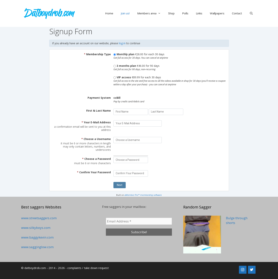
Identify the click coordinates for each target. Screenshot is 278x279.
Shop (171, 13)
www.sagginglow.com (37, 247)
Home (109, 13)
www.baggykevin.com (37, 237)
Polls (185, 13)
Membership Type (97, 54)
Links (199, 13)
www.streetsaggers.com (39, 218)
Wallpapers (217, 13)
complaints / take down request (88, 268)
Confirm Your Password (94, 172)
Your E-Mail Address (96, 122)
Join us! (125, 13)
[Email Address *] (139, 221)
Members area (150, 13)
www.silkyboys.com (35, 227)
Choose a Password (96, 159)
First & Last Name (98, 110)
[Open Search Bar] (251, 13)
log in (122, 43)
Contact (237, 13)
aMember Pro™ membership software (143, 195)
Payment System (99, 97)
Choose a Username (96, 139)
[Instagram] (242, 270)
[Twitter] (252, 270)
